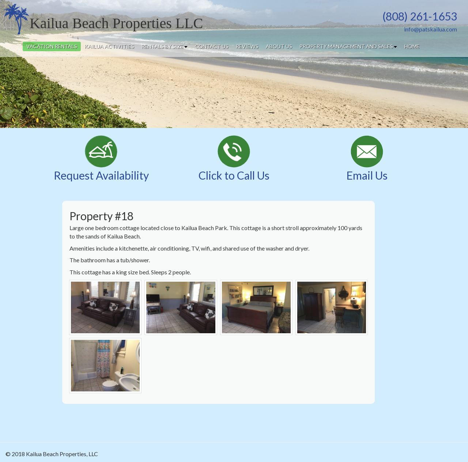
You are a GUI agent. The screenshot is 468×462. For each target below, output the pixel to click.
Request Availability (101, 175)
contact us (212, 46)
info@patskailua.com (430, 29)
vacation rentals (51, 46)
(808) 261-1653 (419, 16)
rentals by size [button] (164, 46)
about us (279, 46)
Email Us (367, 175)
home (412, 46)
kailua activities (109, 46)
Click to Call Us (234, 175)
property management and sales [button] (348, 46)
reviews (247, 46)
